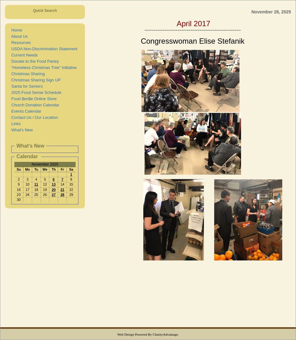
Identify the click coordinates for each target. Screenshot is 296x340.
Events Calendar (25, 111)
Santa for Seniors (26, 86)
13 (54, 184)
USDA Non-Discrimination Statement (43, 48)
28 (62, 195)
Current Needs (23, 55)
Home (15, 30)
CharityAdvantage (165, 334)
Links (15, 123)
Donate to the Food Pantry (34, 61)
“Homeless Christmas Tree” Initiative (43, 67)
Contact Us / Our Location (33, 117)
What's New (21, 130)
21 (62, 190)
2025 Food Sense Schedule (35, 92)
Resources (20, 42)
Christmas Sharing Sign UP (35, 80)
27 (54, 195)
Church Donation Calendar (34, 105)
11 (36, 184)
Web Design (125, 334)
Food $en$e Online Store (33, 98)
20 (54, 190)
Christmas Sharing (27, 73)
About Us (18, 36)
